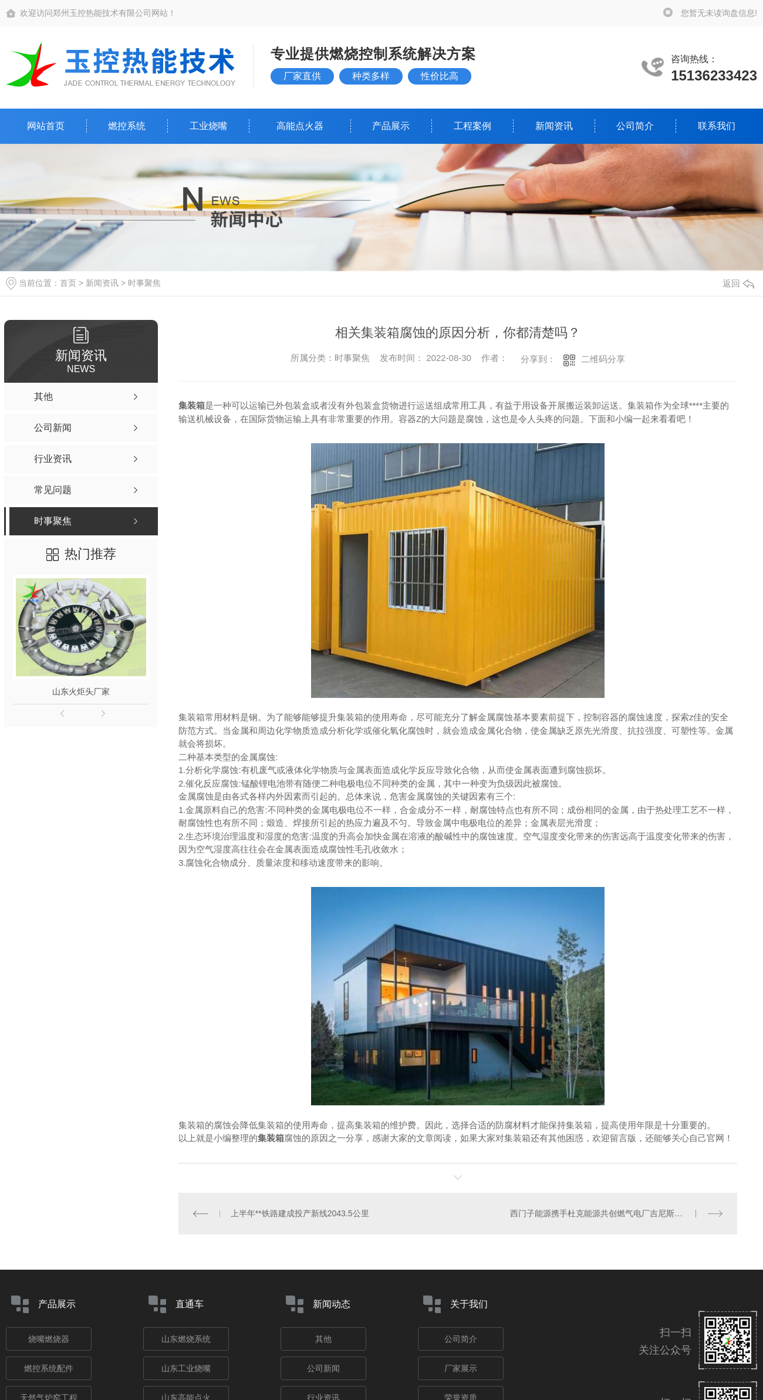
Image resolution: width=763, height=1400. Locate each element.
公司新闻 (323, 1368)
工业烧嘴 (208, 126)
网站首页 (46, 126)
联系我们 (716, 126)
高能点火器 (299, 126)
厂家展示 (460, 1368)
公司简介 (635, 126)
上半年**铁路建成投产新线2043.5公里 (300, 1213)
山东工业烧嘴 (186, 1368)
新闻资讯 (554, 126)
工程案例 (472, 126)
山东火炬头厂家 (81, 691)
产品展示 (391, 126)
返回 (738, 283)
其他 (323, 1339)
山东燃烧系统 (186, 1339)
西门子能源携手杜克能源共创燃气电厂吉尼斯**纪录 (603, 1213)
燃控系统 (127, 126)
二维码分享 (603, 359)
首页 (68, 283)
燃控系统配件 (48, 1368)
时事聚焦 (144, 283)
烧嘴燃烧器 (48, 1339)
